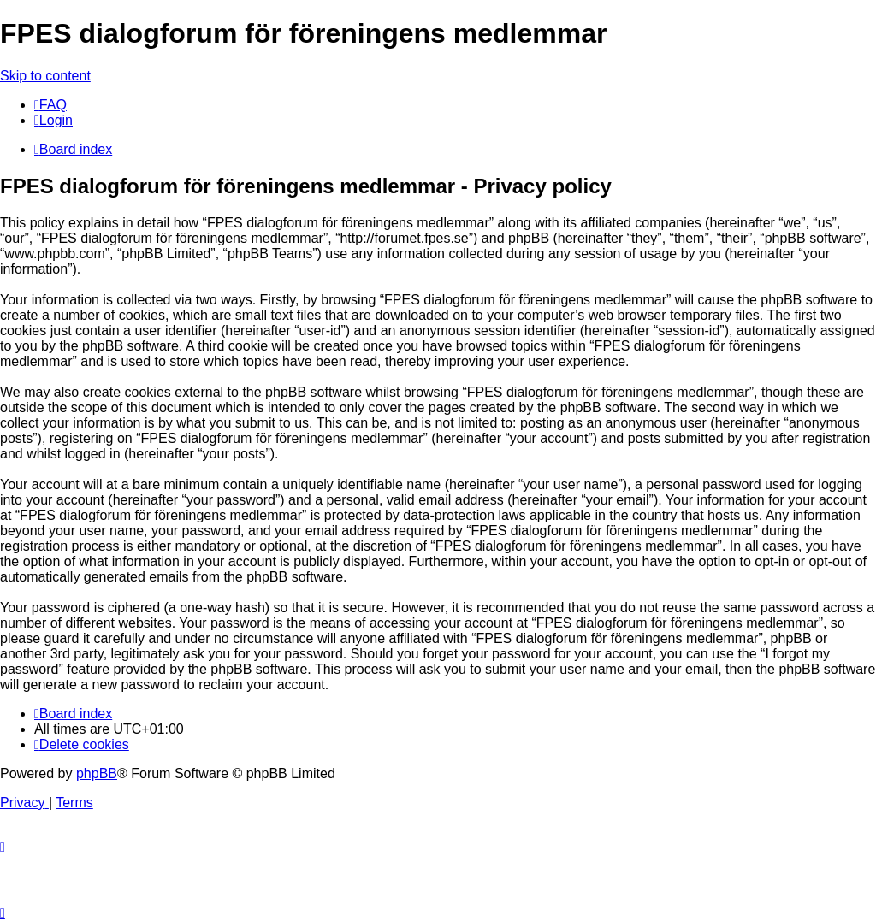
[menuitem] (50, 104)
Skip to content (45, 75)
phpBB (96, 773)
